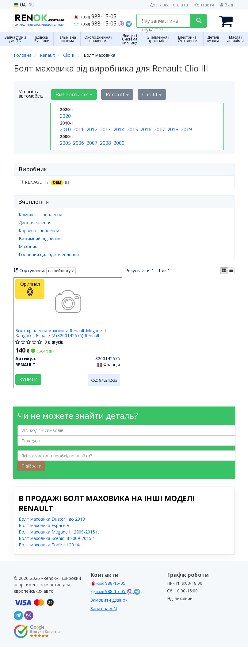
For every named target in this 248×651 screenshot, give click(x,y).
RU (31, 5)
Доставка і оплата (169, 5)
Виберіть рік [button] (73, 93)
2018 (172, 128)
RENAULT (44, 181)
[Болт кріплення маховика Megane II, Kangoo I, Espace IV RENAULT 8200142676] (68, 303)
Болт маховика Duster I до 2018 (52, 523)
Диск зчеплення (35, 222)
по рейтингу (61, 270)
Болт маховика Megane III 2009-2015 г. (59, 535)
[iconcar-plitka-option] (223, 269)
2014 (118, 128)
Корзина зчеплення (39, 230)
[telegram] (18, 619)
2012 (91, 128)
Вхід (226, 5)
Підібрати (31, 469)
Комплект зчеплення (40, 214)
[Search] (199, 21)
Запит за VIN (103, 612)
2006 (78, 141)
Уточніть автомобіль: (31, 93)
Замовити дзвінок (109, 604)
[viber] (28, 619)
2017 (159, 128)
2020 (65, 115)
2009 (118, 141)
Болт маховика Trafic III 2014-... (51, 548)
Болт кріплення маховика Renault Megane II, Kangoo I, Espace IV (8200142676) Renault (63, 334)
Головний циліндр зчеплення (49, 253)
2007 (91, 141)
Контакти (204, 5)
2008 (105, 141)
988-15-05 (95, 16)
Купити (30, 380)
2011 (78, 128)
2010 (65, 128)
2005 (65, 141)
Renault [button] (114, 93)
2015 (132, 128)
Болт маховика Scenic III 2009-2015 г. (57, 542)
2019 (186, 128)
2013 (105, 128)
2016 (145, 128)
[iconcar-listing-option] (231, 269)
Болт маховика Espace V (44, 529)
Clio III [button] (147, 93)
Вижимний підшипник (41, 238)
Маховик (28, 245)
